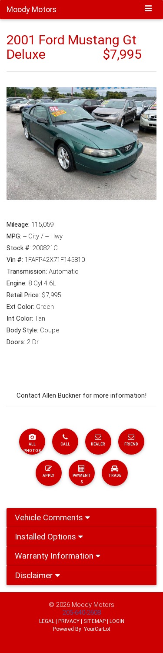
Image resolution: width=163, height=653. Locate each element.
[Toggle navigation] (148, 9)
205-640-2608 (82, 612)
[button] (18, 143)
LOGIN (117, 621)
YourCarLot (97, 629)
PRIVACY (69, 621)
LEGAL (46, 621)
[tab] (81, 517)
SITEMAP (94, 621)
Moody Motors (93, 604)
